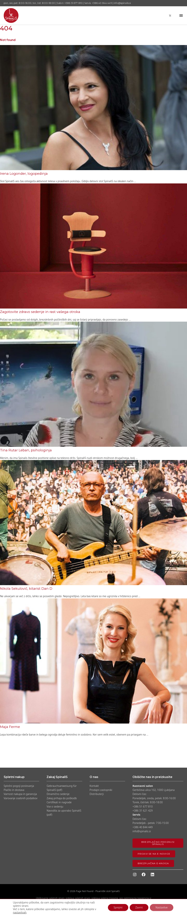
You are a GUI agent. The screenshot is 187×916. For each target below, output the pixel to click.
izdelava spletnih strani (78, 898)
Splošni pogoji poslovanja (19, 786)
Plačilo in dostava (14, 790)
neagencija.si (144, 898)
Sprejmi (117, 907)
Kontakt (94, 786)
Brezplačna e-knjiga (153, 863)
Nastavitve (162, 907)
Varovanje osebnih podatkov (20, 798)
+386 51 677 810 (142, 806)
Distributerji (97, 794)
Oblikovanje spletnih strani (50, 898)
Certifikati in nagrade (59, 802)
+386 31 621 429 (142, 810)
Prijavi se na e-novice (154, 853)
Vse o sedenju (55, 806)
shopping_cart (170, 15)
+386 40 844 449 (142, 827)
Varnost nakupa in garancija (20, 794)
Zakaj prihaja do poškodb (62, 798)
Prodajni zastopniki (101, 790)
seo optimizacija (128, 898)
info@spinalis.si (141, 831)
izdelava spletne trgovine (104, 898)
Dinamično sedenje (58, 794)
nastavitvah (19, 912)
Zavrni (138, 907)
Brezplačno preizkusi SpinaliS (157, 843)
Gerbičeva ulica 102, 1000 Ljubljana (153, 790)
